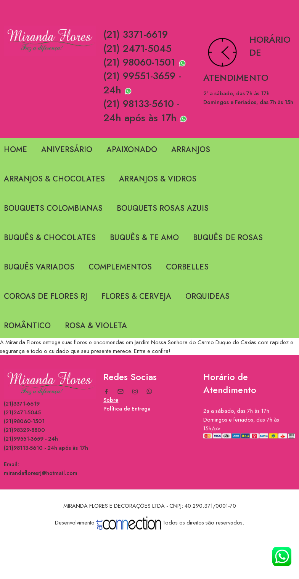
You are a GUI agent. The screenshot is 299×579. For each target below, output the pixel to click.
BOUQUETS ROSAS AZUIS (163, 208)
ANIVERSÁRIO (66, 149)
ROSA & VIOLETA (96, 325)
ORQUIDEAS (207, 296)
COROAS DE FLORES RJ (45, 296)
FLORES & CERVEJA (136, 296)
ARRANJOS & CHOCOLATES (54, 178)
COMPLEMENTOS (120, 267)
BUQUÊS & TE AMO (144, 237)
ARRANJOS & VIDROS (157, 178)
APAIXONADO (131, 149)
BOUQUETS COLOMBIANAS (53, 208)
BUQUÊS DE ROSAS (228, 237)
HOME (15, 149)
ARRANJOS (190, 149)
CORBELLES (187, 267)
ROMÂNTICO (27, 325)
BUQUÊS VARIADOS (39, 267)
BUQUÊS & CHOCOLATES (50, 237)
